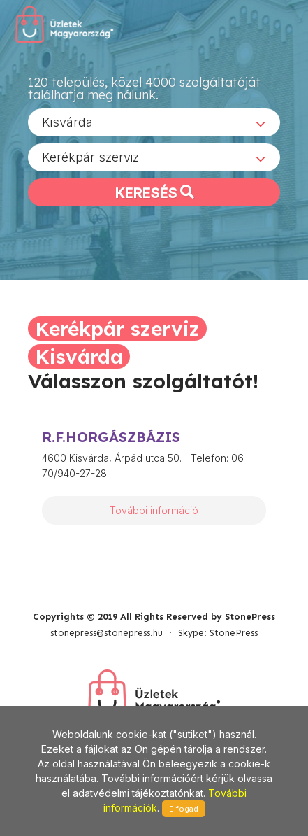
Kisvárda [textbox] (67, 122)
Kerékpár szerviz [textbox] (90, 157)
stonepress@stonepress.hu (106, 633)
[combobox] (154, 122)
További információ (154, 510)
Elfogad (183, 809)
